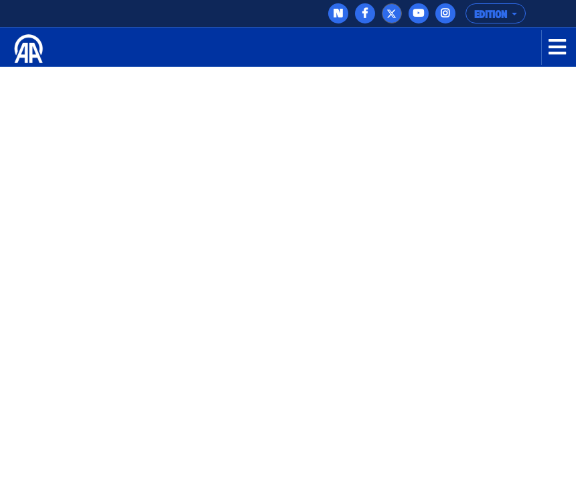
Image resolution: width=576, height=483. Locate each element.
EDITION (491, 14)
